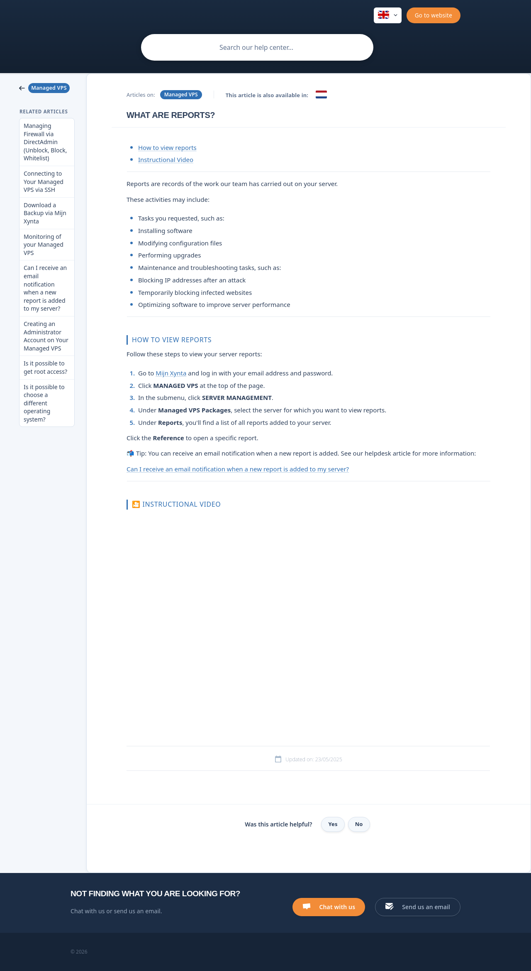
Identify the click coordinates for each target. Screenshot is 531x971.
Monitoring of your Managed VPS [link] (43, 245)
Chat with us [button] (337, 907)
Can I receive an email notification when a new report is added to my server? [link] (45, 288)
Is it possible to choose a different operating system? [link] (44, 403)
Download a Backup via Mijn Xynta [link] (45, 213)
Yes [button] (332, 824)
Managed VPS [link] (181, 94)
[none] (388, 15)
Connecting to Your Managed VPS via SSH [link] (43, 181)
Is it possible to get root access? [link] (45, 367)
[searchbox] (257, 47)
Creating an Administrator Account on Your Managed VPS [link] (46, 336)
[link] (47, 88)
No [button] (359, 824)
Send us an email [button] (426, 907)
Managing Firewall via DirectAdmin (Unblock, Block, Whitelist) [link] (45, 142)
